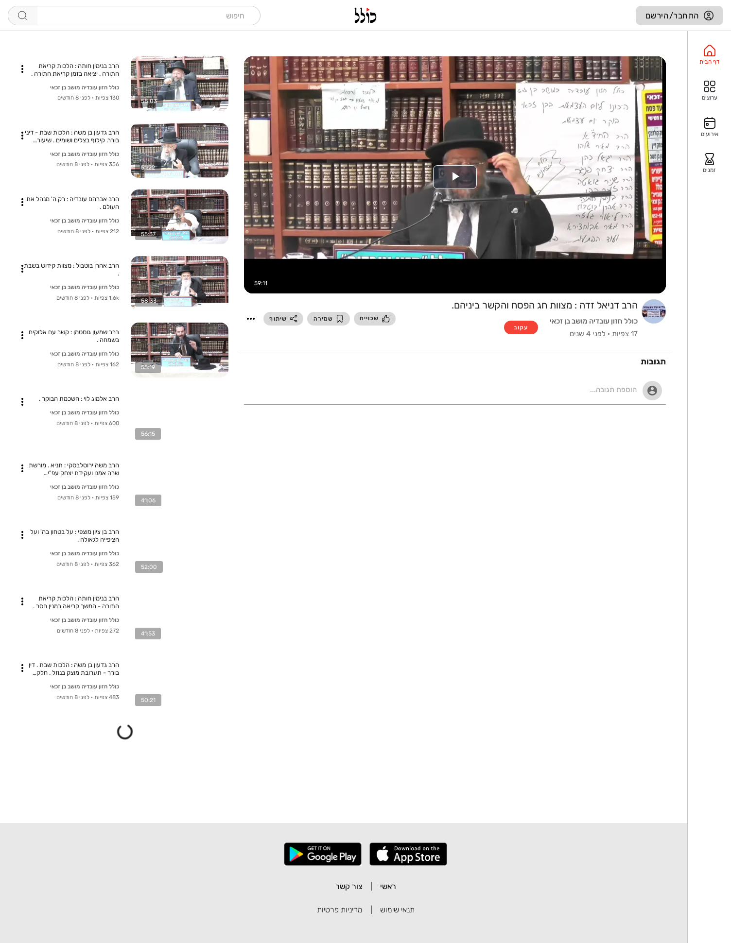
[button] (251, 319)
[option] (709, 55)
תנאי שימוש (397, 909)
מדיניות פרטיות (340, 909)
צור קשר (349, 886)
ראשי (388, 886)
